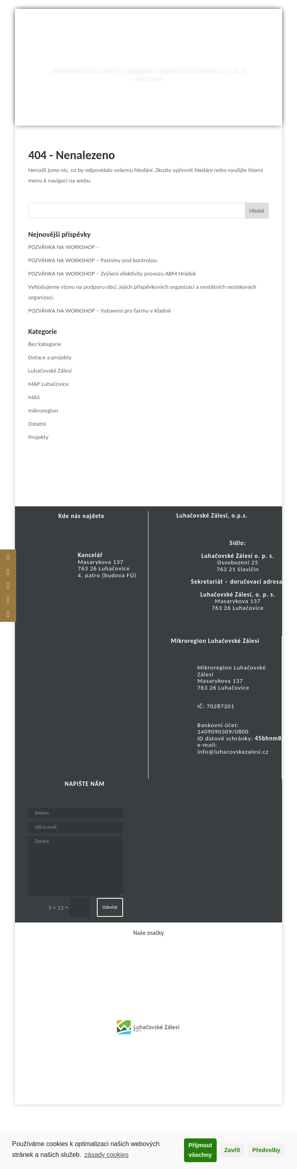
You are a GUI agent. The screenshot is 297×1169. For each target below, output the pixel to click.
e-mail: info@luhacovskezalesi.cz (233, 748)
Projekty (38, 437)
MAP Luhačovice (48, 384)
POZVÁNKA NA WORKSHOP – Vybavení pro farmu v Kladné (99, 310)
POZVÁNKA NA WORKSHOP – (63, 247)
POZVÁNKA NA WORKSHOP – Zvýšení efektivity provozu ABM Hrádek (112, 273)
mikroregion (43, 410)
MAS (34, 397)
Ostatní (37, 423)
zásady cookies (106, 1154)
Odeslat (109, 907)
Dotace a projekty (49, 357)
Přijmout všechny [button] (200, 1150)
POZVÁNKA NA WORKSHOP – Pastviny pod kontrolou (92, 260)
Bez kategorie (44, 344)
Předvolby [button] (266, 1150)
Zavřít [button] (232, 1150)
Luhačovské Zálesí (49, 370)
